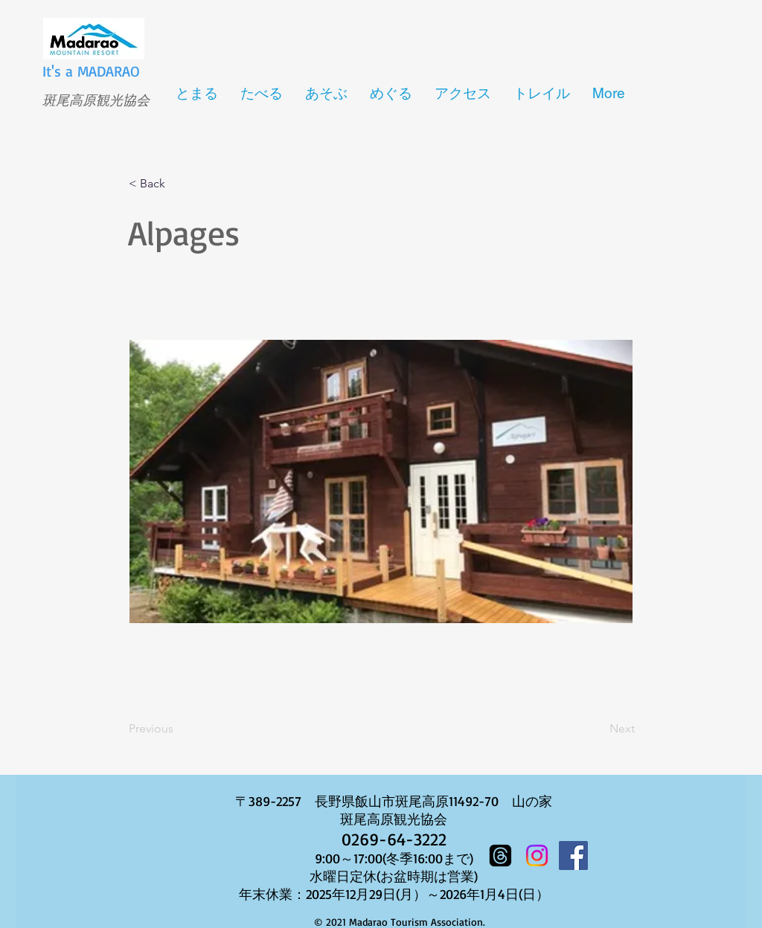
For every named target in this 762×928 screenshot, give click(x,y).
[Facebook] (573, 855)
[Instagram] (536, 855)
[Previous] (178, 729)
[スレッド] (500, 855)
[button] (178, 184)
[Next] (597, 729)
